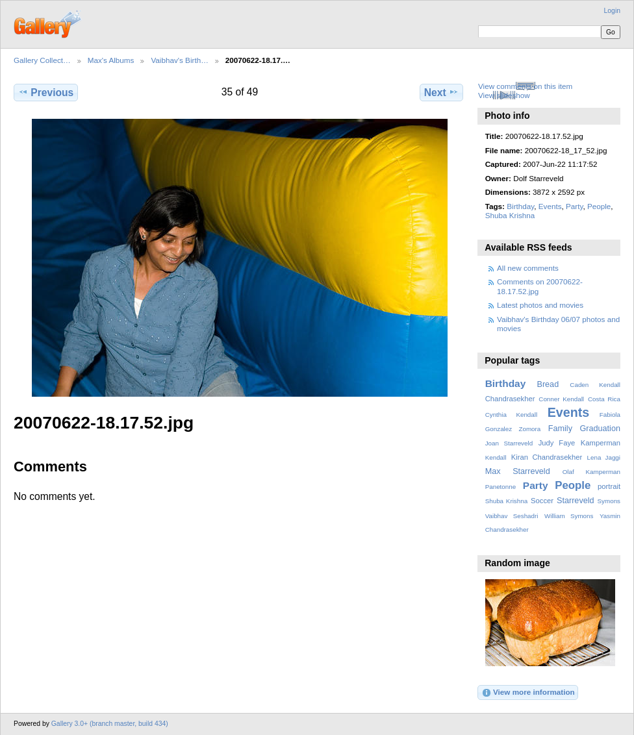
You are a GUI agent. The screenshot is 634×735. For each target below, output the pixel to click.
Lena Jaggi (603, 457)
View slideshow (504, 95)
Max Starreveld (517, 471)
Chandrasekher (510, 399)
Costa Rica (604, 399)
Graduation (600, 428)
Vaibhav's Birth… (179, 60)
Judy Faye (557, 443)
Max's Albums (111, 60)
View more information (528, 693)
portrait (609, 486)
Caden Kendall (595, 384)
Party (574, 206)
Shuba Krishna (510, 215)
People (599, 206)
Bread (548, 384)
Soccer (542, 501)
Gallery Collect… (42, 60)
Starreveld (575, 500)
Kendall (496, 457)
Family (560, 428)
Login (612, 10)
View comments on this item (525, 86)
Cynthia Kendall (511, 414)
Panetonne (500, 486)
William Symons (568, 515)
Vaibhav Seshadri (512, 515)
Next (441, 92)
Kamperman (600, 443)
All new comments (528, 268)
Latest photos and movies (540, 305)
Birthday (520, 206)
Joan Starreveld (509, 443)
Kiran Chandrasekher (546, 457)
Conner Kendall (561, 399)
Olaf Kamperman (591, 471)
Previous (45, 92)
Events (550, 206)
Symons (609, 501)
